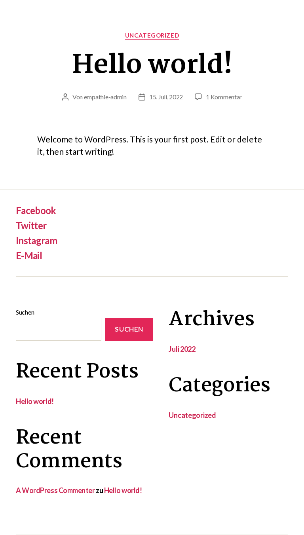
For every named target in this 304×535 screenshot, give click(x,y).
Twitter (31, 225)
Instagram (36, 240)
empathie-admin (105, 97)
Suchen (25, 312)
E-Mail (29, 255)
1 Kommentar (224, 97)
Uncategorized (152, 35)
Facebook (36, 210)
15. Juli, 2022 (166, 97)
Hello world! (152, 65)
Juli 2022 (182, 349)
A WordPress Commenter (55, 490)
